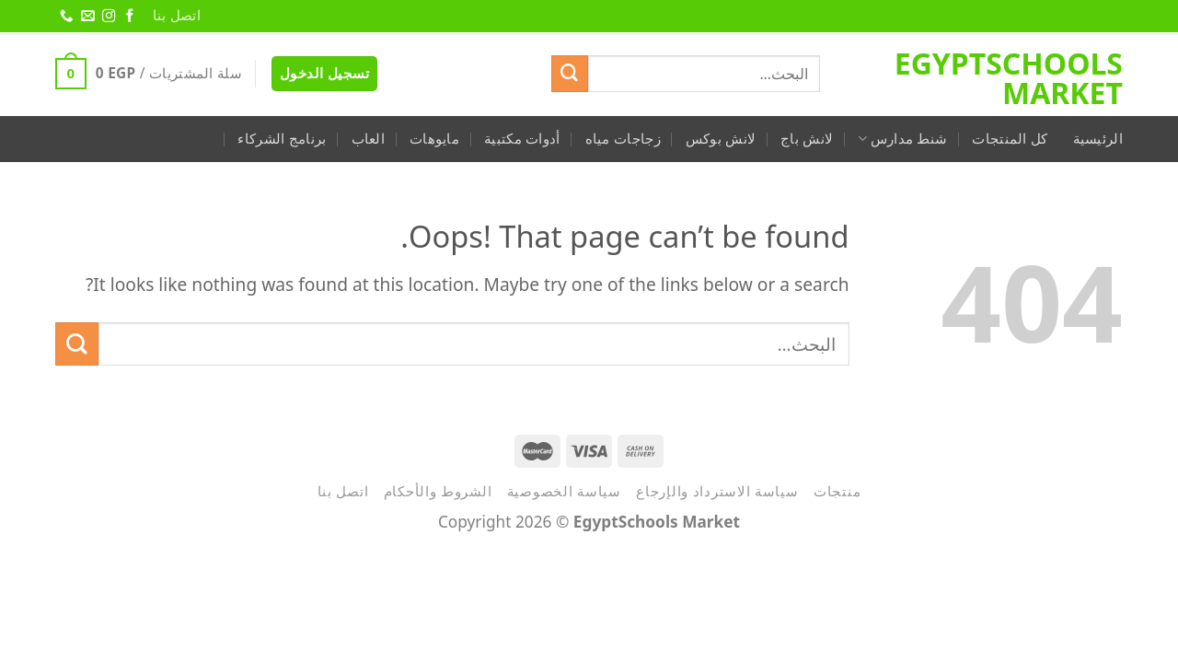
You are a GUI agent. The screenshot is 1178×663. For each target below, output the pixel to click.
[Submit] (569, 73)
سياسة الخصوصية (564, 491)
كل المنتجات (1009, 138)
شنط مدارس (902, 138)
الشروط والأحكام (438, 491)
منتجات (837, 491)
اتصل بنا (177, 15)
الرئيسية (1098, 138)
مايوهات (434, 138)
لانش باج (806, 138)
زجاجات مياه (623, 138)
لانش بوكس (721, 138)
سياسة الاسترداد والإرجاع (717, 491)
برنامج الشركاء (281, 138)
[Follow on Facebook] (128, 16)
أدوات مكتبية (522, 138)
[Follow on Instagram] (107, 16)
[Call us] (65, 16)
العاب (369, 138)
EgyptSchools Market (1009, 78)
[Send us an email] (86, 16)
